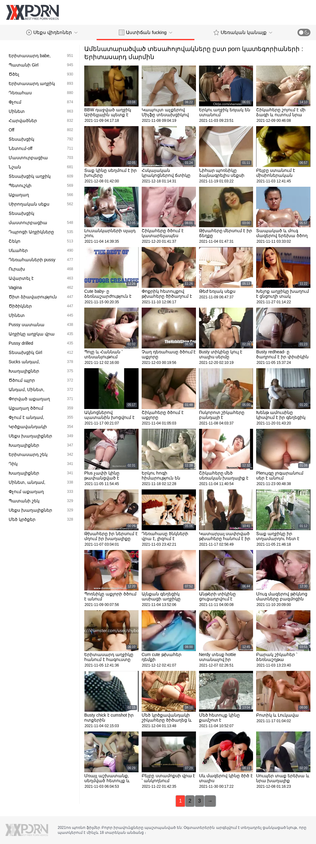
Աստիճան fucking (145, 32)
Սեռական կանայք (243, 32)
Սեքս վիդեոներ (51, 32)
